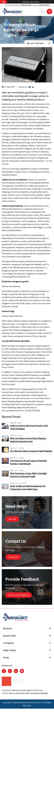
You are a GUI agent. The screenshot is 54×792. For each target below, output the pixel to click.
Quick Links (9, 635)
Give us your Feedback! (18, 595)
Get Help (12, 519)
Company (8, 643)
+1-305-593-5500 (43, 5)
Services (7, 628)
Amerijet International (27, 702)
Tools (6, 657)
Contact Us (13, 557)
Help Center (9, 650)
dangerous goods (23, 401)
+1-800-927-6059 (25, 5)
